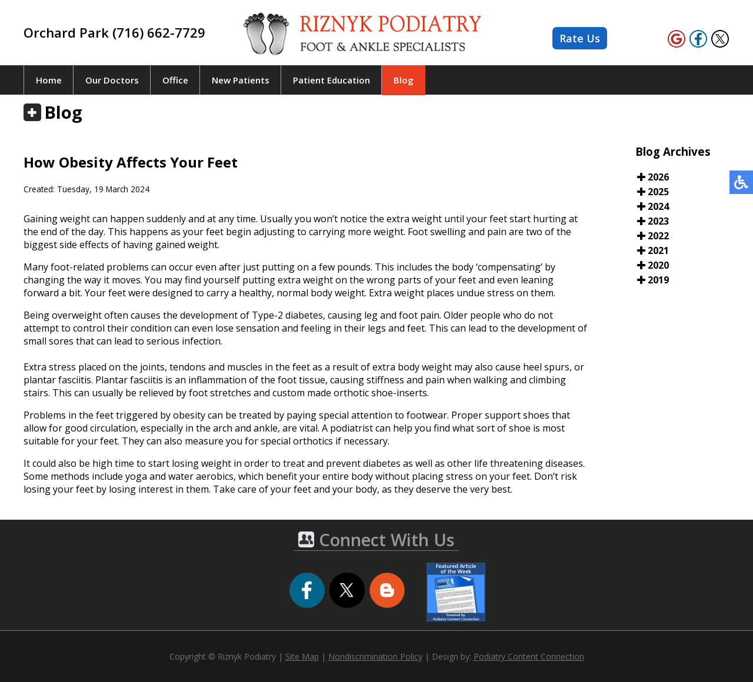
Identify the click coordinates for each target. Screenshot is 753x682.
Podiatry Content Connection (529, 656)
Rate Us (579, 38)
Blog (404, 80)
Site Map (302, 656)
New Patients (240, 80)
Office (175, 80)
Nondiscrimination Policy (375, 656)
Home (49, 80)
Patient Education (331, 80)
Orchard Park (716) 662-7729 (114, 32)
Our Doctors (112, 80)
